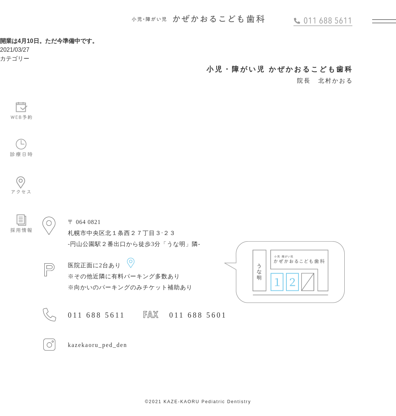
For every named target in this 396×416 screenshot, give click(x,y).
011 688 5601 (198, 315)
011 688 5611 (96, 315)
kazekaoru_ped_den (97, 345)
